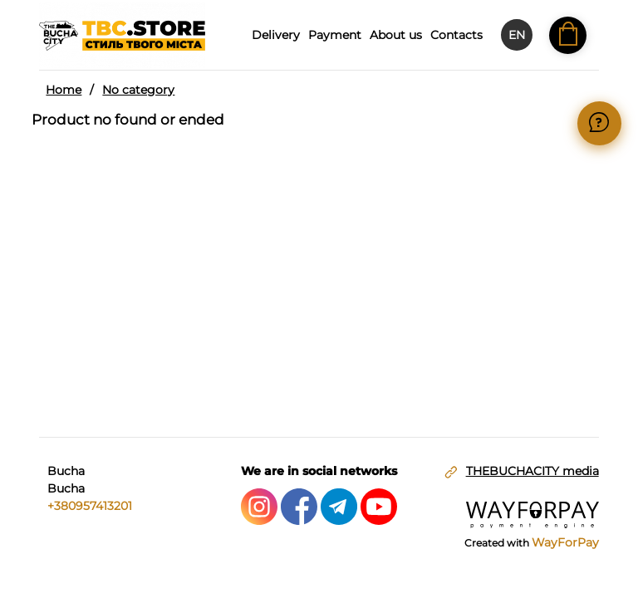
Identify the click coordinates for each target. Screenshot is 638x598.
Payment (334, 34)
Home (63, 89)
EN (516, 34)
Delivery (276, 34)
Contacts (456, 34)
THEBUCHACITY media (532, 471)
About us (396, 34)
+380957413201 (89, 505)
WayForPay (565, 542)
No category (138, 89)
